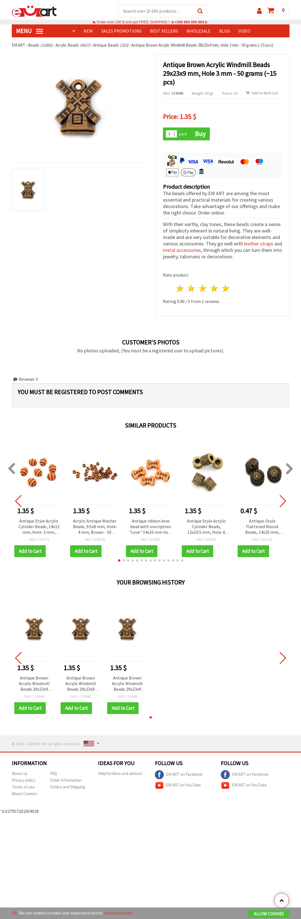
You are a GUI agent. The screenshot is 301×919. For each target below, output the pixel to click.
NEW (88, 31)
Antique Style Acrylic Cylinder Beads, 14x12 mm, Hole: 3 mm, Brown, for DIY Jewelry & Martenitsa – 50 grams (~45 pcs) (39, 527)
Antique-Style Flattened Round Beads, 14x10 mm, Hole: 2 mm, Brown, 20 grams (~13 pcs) (262, 527)
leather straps (258, 244)
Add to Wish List (262, 93)
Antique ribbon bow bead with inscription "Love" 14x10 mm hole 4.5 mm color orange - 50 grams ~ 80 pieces (150, 527)
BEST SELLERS (164, 31)
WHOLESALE (199, 31)
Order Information (66, 780)
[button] (119, 561)
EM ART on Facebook (179, 774)
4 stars (214, 288)
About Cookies (24, 794)
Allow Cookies (269, 913)
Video (244, 31)
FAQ (53, 773)
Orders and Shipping (67, 787)
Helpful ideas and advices (120, 773)
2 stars (191, 288)
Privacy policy (23, 780)
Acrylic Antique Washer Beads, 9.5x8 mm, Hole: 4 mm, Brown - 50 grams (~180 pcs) (95, 527)
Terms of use (23, 787)
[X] (14, 913)
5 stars (225, 288)
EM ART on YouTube (178, 785)
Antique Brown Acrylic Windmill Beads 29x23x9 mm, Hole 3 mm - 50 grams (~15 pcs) (34, 684)
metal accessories (182, 250)
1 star (180, 288)
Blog (224, 31)
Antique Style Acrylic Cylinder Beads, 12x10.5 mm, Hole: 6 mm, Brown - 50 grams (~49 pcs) (206, 527)
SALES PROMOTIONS (121, 31)
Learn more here (118, 913)
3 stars (203, 288)
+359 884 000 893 (189, 22)
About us (19, 773)
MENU (29, 31)
